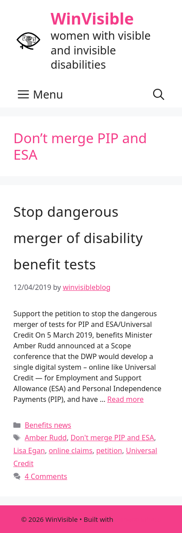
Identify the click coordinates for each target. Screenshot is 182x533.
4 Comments (46, 476)
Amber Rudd (46, 437)
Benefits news (48, 425)
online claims (70, 450)
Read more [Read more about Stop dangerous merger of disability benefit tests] (125, 399)
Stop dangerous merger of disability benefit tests (78, 237)
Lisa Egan (29, 450)
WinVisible (92, 18)
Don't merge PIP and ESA (112, 437)
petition (109, 450)
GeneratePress (138, 519)
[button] (158, 94)
